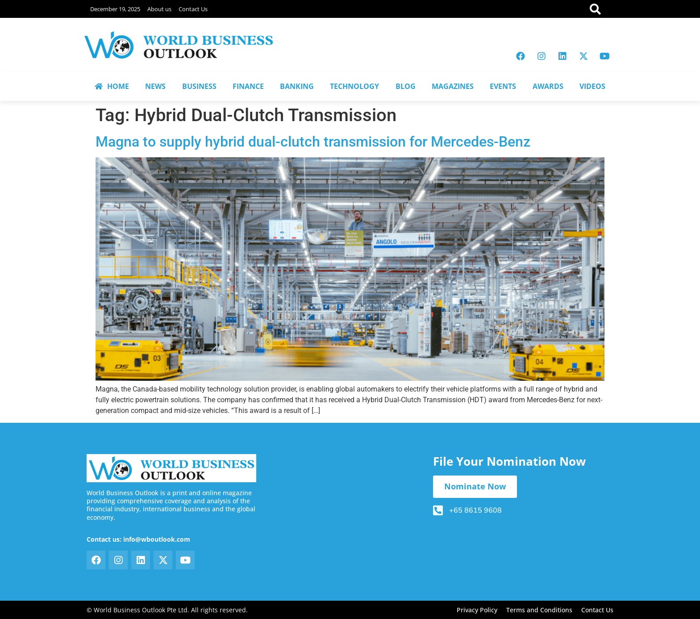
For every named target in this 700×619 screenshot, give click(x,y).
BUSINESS (199, 86)
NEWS (155, 86)
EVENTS (503, 86)
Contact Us (193, 9)
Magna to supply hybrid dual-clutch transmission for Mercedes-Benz (313, 141)
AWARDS (548, 86)
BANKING (297, 86)
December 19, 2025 (115, 9)
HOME (112, 86)
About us (159, 9)
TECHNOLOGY (354, 86)
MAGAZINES (453, 86)
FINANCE (248, 86)
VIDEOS (592, 86)
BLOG (406, 86)
